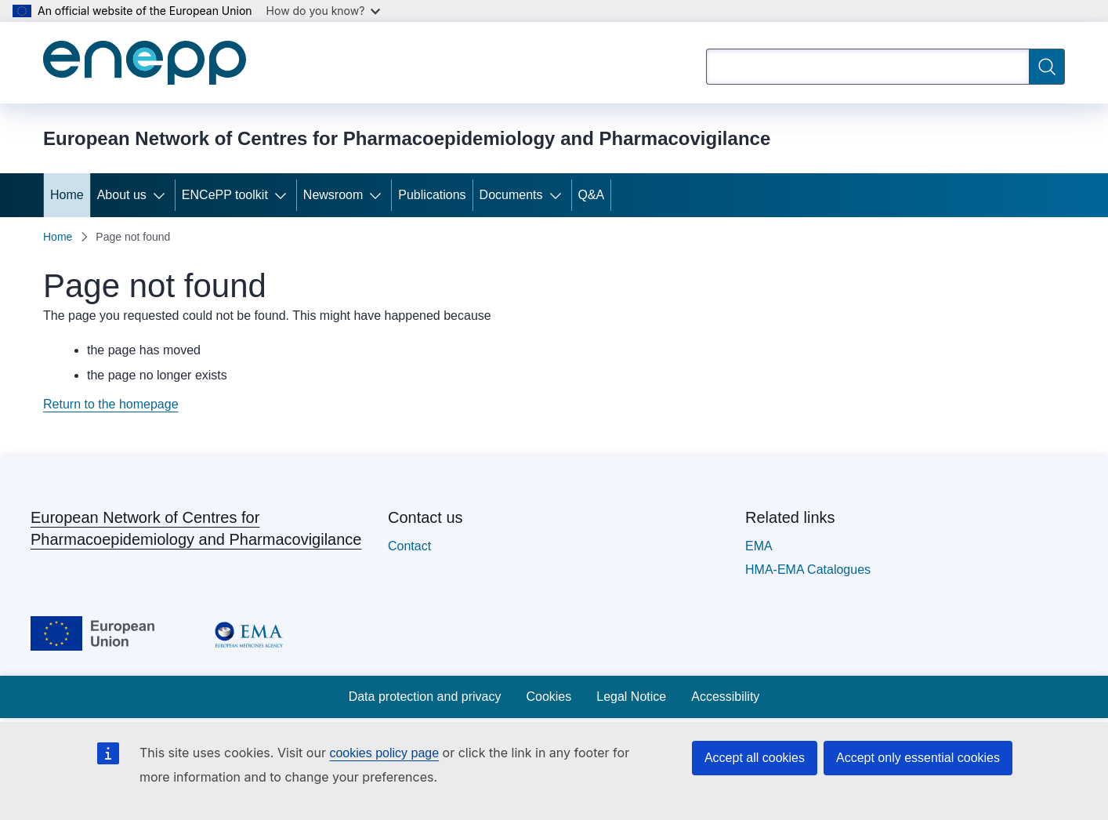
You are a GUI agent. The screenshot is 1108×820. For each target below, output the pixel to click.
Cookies (548, 696)
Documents (511, 194)
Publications (431, 194)
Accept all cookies (754, 757)
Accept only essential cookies (918, 757)
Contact (409, 546)
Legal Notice (631, 696)
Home (67, 194)
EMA (759, 546)
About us (122, 194)
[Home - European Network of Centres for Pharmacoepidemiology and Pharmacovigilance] (144, 63)
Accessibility (725, 696)
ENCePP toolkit (225, 194)
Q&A (591, 194)
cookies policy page (384, 753)
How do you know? (323, 10)
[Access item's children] (162, 195)
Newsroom (333, 194)
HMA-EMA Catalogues (808, 569)
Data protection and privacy (425, 696)
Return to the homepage (111, 404)
